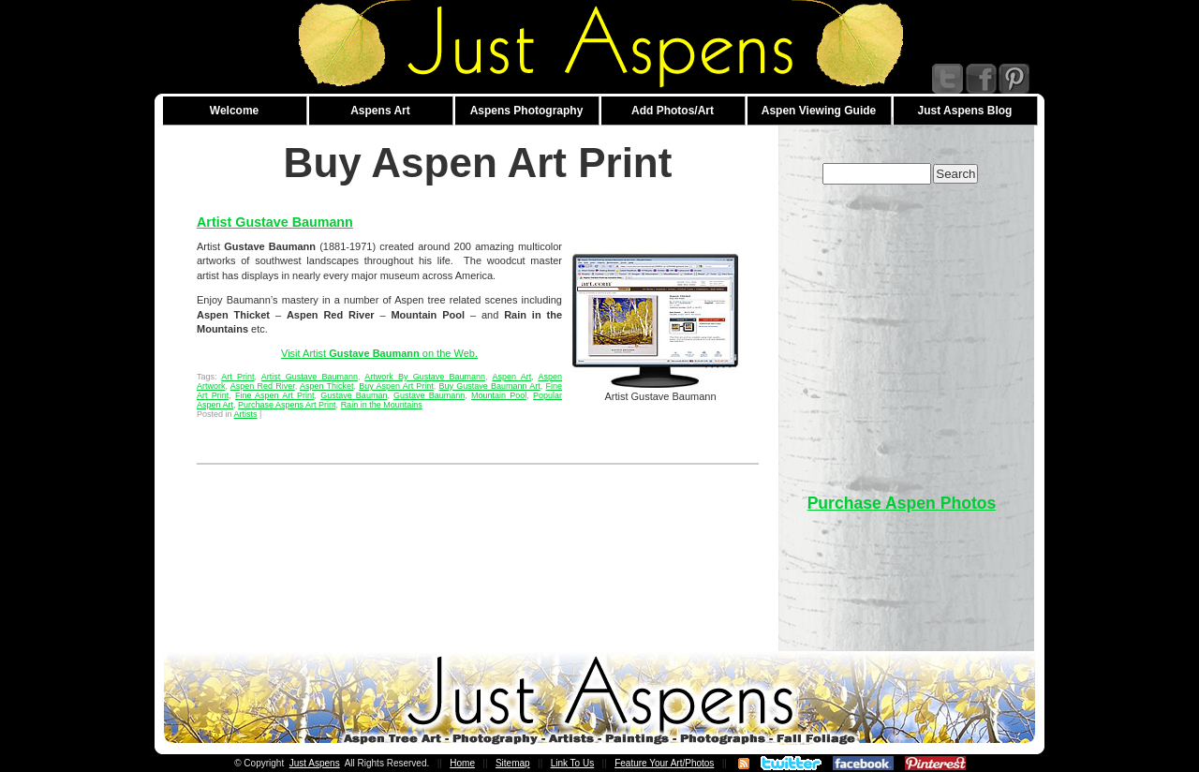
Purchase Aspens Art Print (287, 404)
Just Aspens (314, 763)
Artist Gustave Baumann (275, 222)
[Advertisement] (902, 330)
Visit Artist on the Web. (379, 353)
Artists (246, 414)
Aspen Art (511, 376)
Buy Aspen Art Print (396, 386)
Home (462, 763)
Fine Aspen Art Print (275, 395)
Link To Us (573, 763)
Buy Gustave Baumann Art (489, 386)
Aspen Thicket (327, 386)
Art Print (237, 376)
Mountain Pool (498, 395)
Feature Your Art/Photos (664, 763)
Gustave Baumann (429, 395)
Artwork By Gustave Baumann (424, 376)
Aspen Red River (262, 386)
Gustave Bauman (353, 395)
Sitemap (513, 763)
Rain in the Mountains (381, 404)
